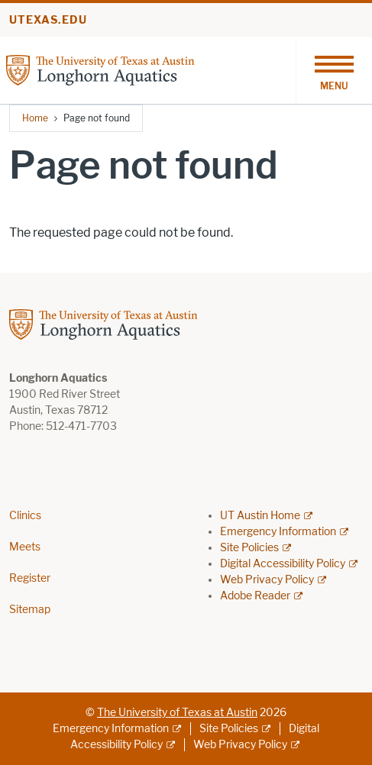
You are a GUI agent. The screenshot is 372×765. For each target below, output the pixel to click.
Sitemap (29, 609)
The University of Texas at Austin (177, 712)
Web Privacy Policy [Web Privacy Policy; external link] (267, 579)
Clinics (25, 515)
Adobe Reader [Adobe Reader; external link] (255, 595)
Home (35, 118)
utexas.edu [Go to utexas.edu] (48, 20)
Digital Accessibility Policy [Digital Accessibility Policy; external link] (282, 563)
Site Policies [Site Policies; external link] (249, 547)
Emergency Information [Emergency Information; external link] (278, 531)
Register (29, 578)
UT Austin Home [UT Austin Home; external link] (260, 515)
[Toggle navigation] (334, 70)
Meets (24, 547)
